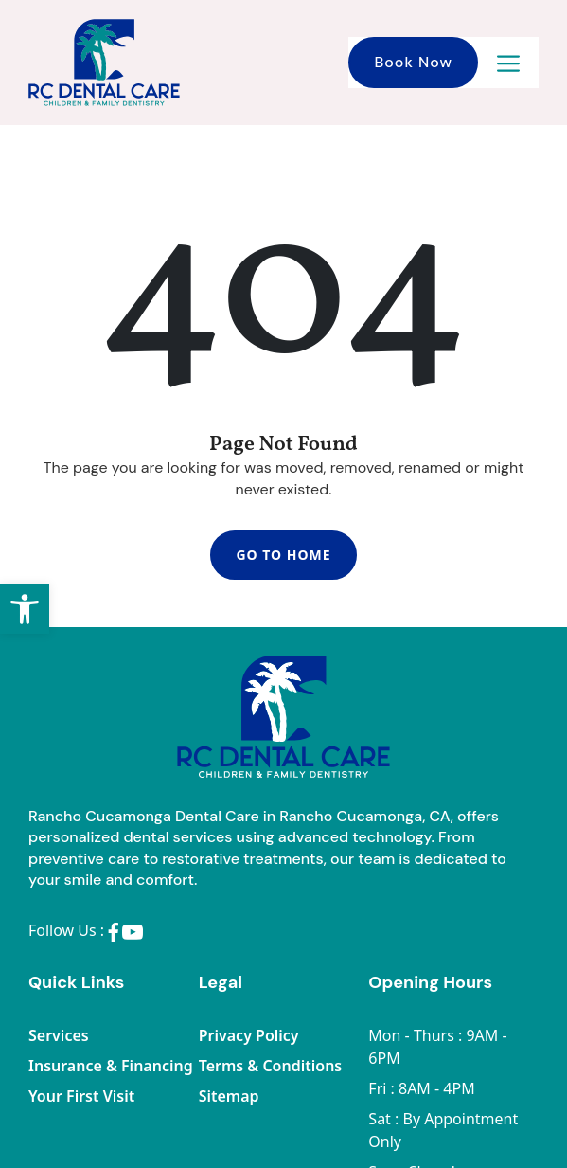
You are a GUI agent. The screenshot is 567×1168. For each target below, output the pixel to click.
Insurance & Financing (110, 1065)
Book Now (413, 62)
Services (58, 1035)
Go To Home (283, 555)
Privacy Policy (249, 1035)
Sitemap (229, 1096)
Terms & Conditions (271, 1065)
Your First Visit (81, 1096)
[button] (24, 609)
